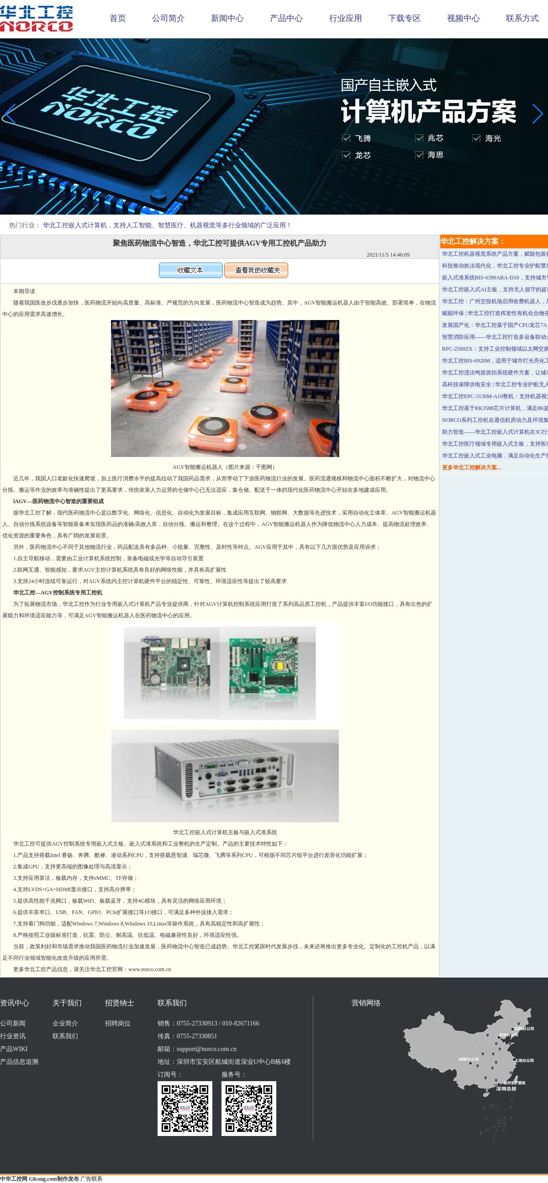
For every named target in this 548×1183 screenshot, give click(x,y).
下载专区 (404, 18)
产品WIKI (14, 1049)
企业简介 (65, 1023)
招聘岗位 (118, 1023)
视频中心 (463, 18)
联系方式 (522, 18)
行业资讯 (13, 1036)
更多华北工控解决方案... (471, 467)
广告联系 (91, 1179)
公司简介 (168, 18)
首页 (118, 18)
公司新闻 (13, 1023)
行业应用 (345, 18)
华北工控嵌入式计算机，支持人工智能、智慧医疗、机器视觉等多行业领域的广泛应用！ (167, 225)
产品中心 (286, 18)
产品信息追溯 (19, 1061)
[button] (267, 208)
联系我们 (65, 1036)
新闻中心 (227, 18)
